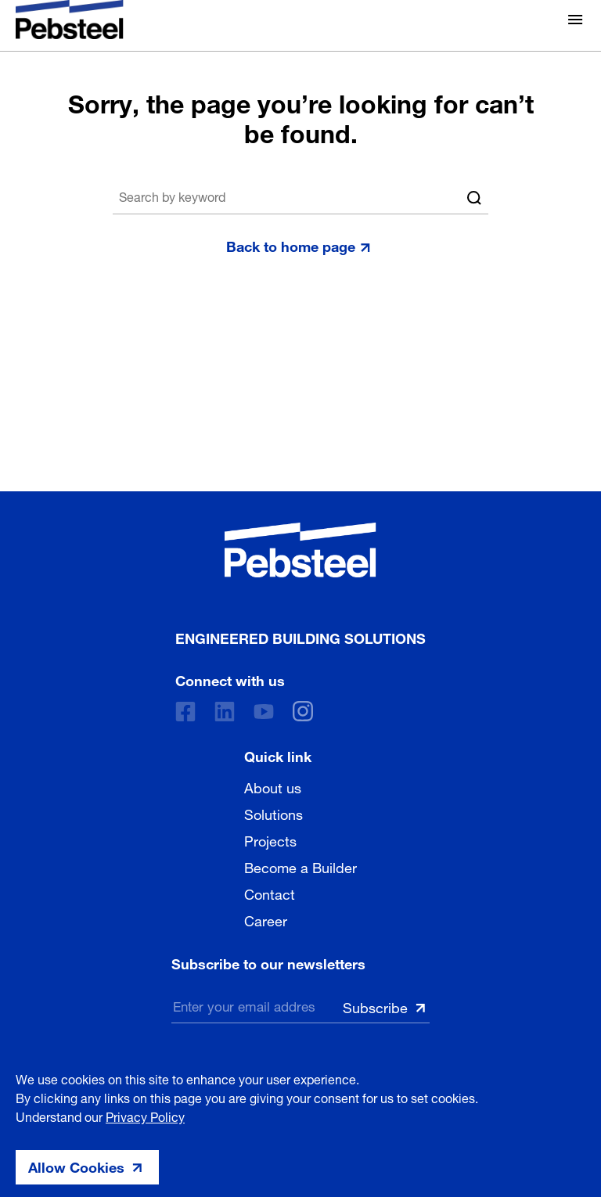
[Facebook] (185, 711)
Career (265, 919)
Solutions (273, 812)
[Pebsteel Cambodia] (300, 550)
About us (272, 786)
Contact (269, 892)
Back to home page (290, 244)
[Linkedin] (224, 711)
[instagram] (303, 711)
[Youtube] (264, 711)
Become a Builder (300, 866)
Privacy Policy (145, 1115)
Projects (270, 839)
